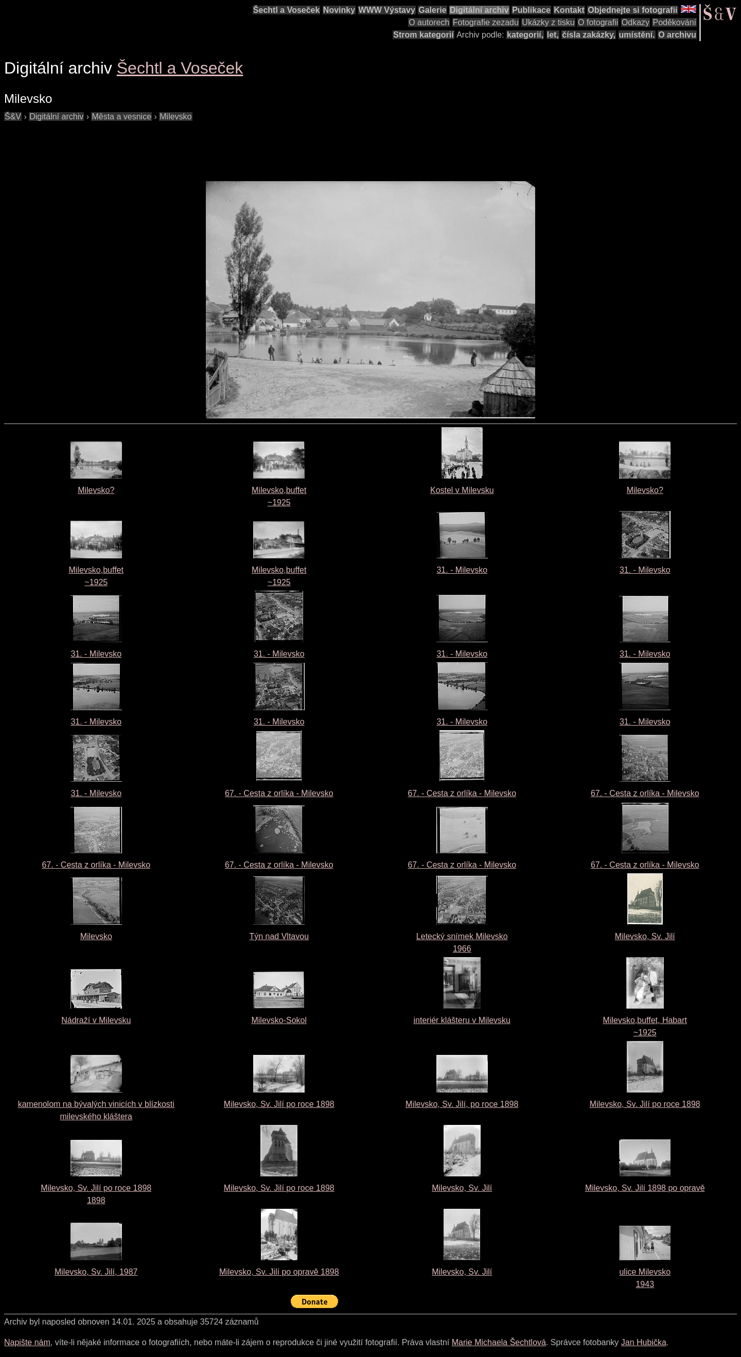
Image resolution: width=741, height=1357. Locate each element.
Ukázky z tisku (548, 22)
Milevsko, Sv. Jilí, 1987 (96, 1271)
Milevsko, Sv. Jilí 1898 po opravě (645, 1188)
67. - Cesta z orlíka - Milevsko (279, 793)
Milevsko (96, 936)
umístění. (637, 34)
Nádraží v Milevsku (96, 1020)
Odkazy (635, 22)
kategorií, (525, 34)
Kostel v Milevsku (462, 490)
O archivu (677, 34)
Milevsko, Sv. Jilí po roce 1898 (279, 1104)
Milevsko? (96, 490)
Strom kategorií (423, 34)
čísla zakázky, (588, 34)
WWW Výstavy (387, 10)
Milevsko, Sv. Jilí (645, 936)
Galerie (432, 10)
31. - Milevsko (461, 570)
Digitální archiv (479, 10)
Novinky (339, 10)
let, (553, 34)
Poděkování (674, 22)
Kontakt (569, 10)
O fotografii (598, 22)
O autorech (429, 22)
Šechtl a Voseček (286, 10)
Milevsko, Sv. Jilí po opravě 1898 (279, 1271)
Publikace (531, 10)
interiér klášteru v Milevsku (462, 1020)
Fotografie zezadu (486, 22)
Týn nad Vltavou (279, 936)
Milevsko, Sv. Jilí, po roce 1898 (461, 1104)
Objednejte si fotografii (632, 10)
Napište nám (27, 1342)
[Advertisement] (191, 146)
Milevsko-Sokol (279, 1020)
